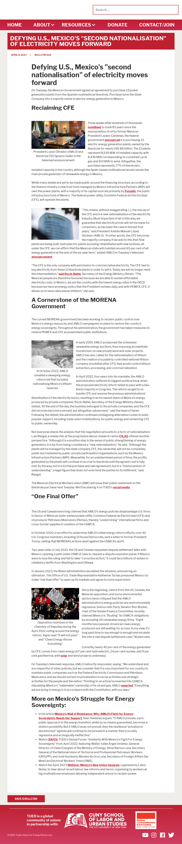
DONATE (117, 25)
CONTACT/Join (157, 25)
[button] (41, 25)
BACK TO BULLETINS (26, 798)
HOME (14, 25)
